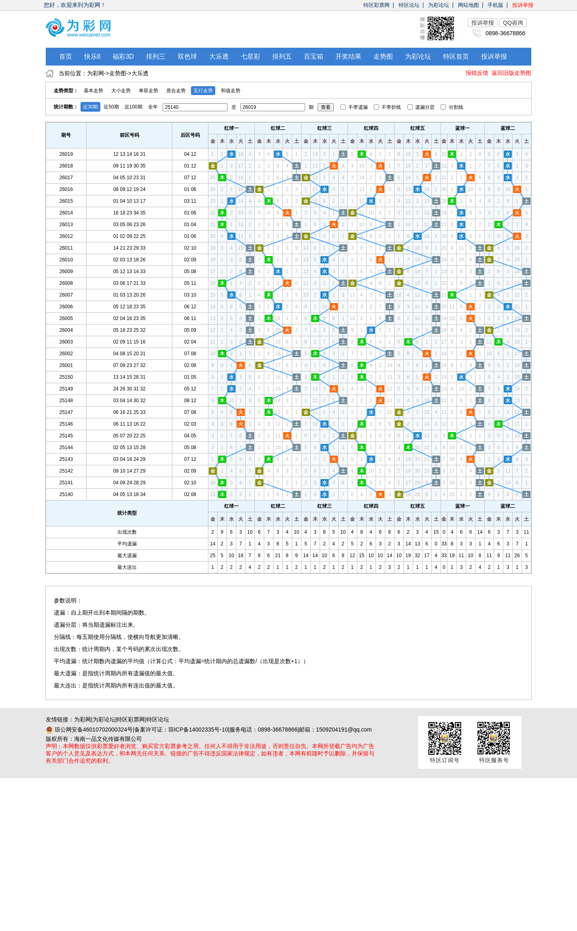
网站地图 (468, 5)
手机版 (495, 5)
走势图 (383, 56)
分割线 (452, 107)
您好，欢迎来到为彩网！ (75, 5)
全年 (153, 107)
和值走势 (230, 90)
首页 (65, 56)
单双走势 (148, 90)
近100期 (133, 107)
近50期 (111, 107)
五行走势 (203, 90)
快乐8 (92, 56)
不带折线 (388, 107)
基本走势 (93, 90)
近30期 (90, 107)
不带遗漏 (354, 107)
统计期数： (66, 107)
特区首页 (456, 56)
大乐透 (219, 56)
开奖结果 (348, 56)
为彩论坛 (438, 5)
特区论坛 (409, 5)
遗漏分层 (421, 107)
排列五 (282, 56)
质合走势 (176, 90)
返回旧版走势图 (511, 73)
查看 (326, 107)
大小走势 (121, 90)
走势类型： (66, 90)
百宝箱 (313, 56)
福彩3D (123, 56)
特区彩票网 (376, 5)
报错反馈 (477, 73)
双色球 (187, 56)
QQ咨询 (513, 22)
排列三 (155, 56)
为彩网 (95, 73)
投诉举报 (522, 5)
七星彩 (250, 56)
